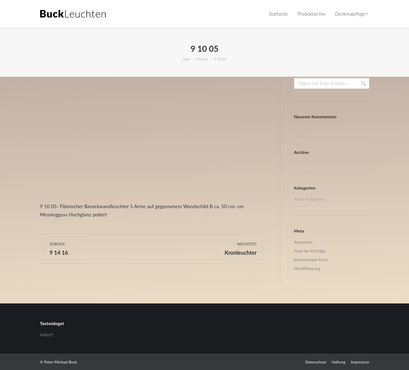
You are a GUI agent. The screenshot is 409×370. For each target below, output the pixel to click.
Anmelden (303, 242)
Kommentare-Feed (311, 259)
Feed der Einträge (310, 250)
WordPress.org (307, 268)
